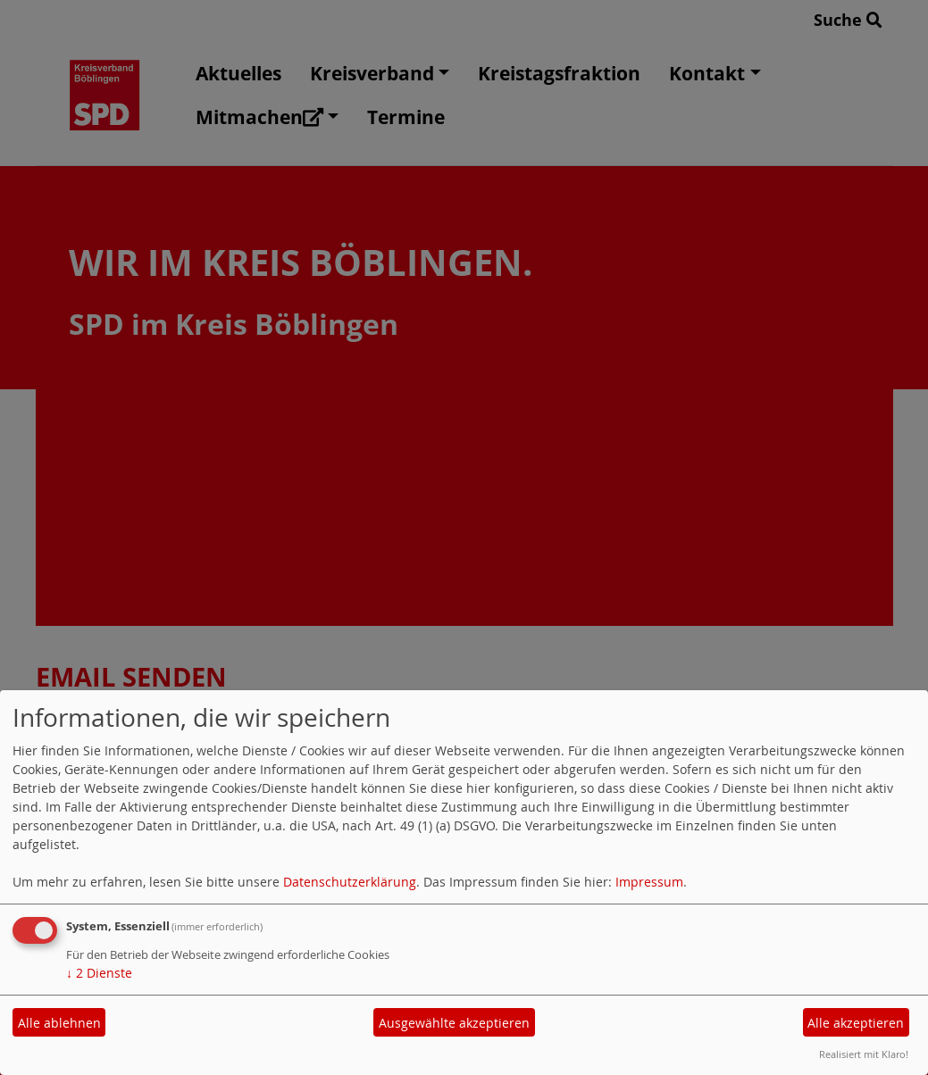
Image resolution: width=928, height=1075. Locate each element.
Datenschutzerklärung (349, 881)
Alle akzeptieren (855, 1022)
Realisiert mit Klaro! (863, 1054)
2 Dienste (99, 972)
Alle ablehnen (59, 1022)
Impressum (649, 881)
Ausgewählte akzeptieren (454, 1022)
